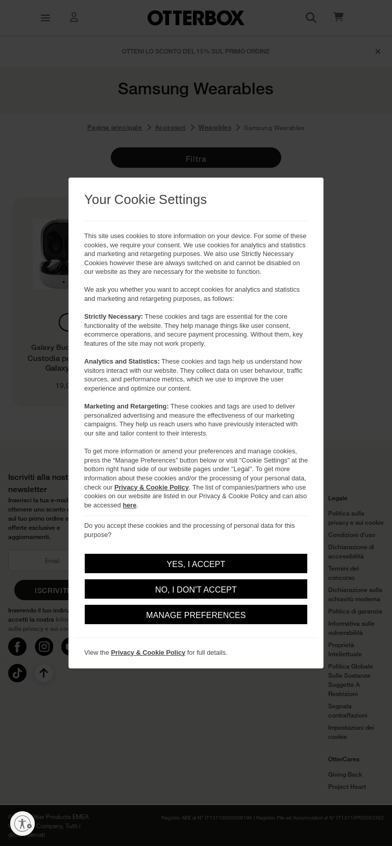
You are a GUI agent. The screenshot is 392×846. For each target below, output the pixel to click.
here (129, 505)
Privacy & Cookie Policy (151, 487)
